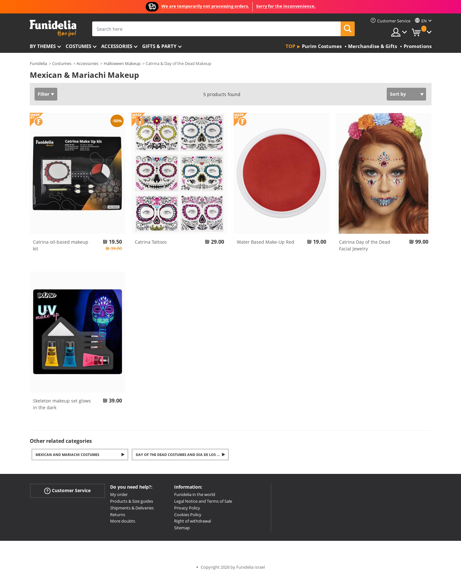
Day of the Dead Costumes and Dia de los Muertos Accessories (182, 454)
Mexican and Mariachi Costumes (67, 454)
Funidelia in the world (194, 494)
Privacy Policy (187, 508)
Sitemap (182, 528)
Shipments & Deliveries (132, 508)
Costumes (78, 46)
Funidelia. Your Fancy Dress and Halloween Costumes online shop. (53, 28)
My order (119, 494)
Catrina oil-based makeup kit (60, 245)
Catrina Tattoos (151, 242)
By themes (43, 46)
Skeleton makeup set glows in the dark (62, 404)
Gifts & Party (159, 46)
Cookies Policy (187, 514)
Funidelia (38, 63)
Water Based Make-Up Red (265, 242)
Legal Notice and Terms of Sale (203, 501)
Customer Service (67, 490)
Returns (117, 514)
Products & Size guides (131, 501)
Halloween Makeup (122, 63)
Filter (43, 94)
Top (290, 46)
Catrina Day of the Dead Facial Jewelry (364, 245)
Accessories (116, 46)
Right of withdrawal (192, 521)
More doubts (122, 521)
